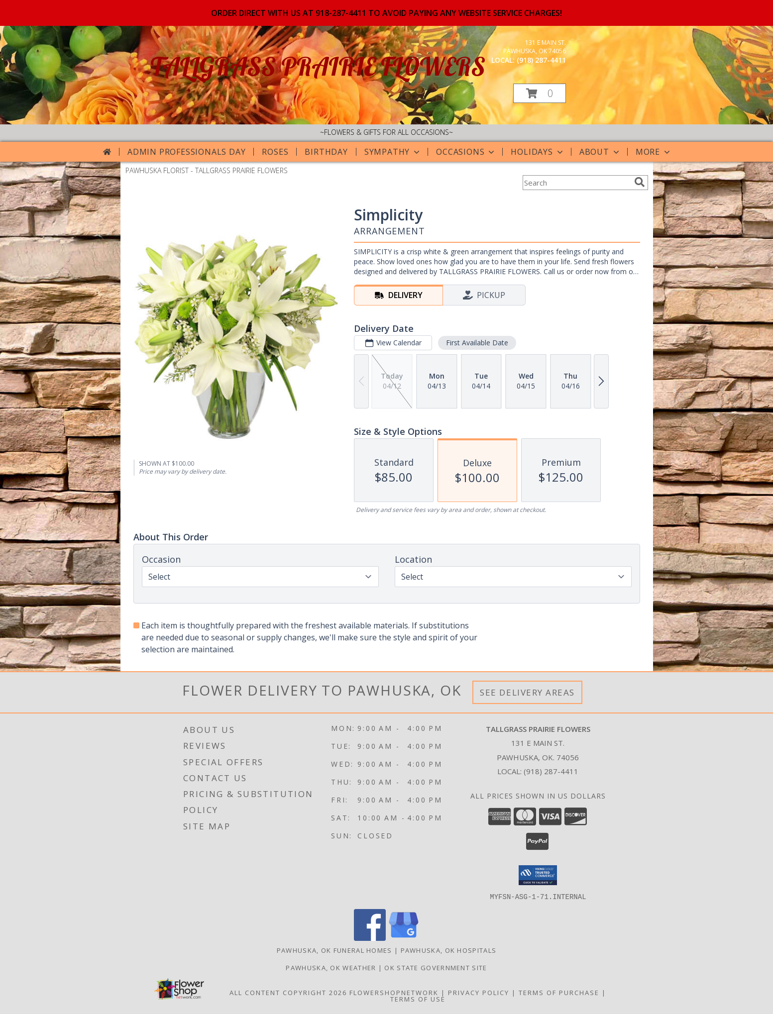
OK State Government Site (435, 967)
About (600, 151)
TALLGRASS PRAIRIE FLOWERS (317, 66)
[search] (640, 182)
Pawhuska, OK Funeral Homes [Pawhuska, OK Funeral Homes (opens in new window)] (334, 949)
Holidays (537, 151)
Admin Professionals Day (186, 151)
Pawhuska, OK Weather (331, 967)
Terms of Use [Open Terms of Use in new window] (417, 998)
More (654, 151)
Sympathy (393, 151)
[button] (539, 93)
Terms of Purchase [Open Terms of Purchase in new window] (559, 992)
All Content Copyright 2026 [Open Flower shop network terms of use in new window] (288, 992)
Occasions (466, 151)
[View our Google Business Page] (404, 937)
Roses (275, 151)
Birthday (326, 151)
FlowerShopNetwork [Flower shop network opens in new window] (394, 992)
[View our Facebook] (370, 937)
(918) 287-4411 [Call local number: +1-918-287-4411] (541, 60)
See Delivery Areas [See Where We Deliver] (527, 692)
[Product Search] (576, 183)
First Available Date (476, 342)
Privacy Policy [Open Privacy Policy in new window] (478, 992)
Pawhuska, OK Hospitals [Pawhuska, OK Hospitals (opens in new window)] (449, 949)
